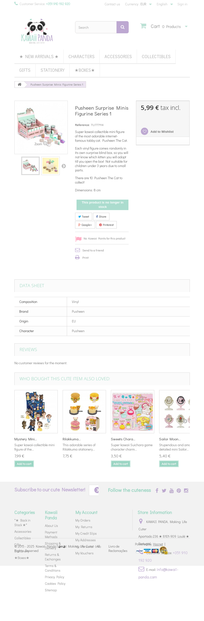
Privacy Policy (54, 577)
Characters (81, 56)
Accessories (118, 56)
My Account (86, 512)
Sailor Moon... (170, 438)
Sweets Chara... (123, 438)
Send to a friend (93, 250)
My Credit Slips (86, 533)
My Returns (83, 526)
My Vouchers (84, 553)
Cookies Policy (55, 583)
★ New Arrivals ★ (38, 56)
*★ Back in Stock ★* (22, 522)
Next (63, 165)
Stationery (52, 70)
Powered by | (150, 599)
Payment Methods (51, 534)
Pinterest (106, 225)
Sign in (182, 4)
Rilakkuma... (72, 438)
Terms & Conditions (52, 568)
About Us (51, 525)
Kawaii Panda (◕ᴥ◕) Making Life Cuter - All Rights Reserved (57, 603)
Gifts (24, 70)
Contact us (112, 4)
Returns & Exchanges (53, 556)
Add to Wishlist (162, 131)
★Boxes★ (85, 70)
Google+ (85, 225)
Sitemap (51, 590)
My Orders (82, 520)
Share (101, 216)
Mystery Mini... (25, 438)
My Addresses (85, 540)
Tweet (83, 216)
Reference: (82, 125)
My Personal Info (88, 546)
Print (85, 257)
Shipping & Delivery (53, 545)
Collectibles (156, 56)
